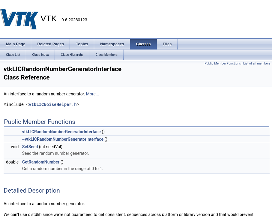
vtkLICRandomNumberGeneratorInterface (61, 131)
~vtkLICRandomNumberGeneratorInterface (62, 139)
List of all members (257, 63)
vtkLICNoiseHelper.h (53, 104)
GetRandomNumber (40, 162)
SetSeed (30, 146)
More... (92, 94)
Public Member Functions (223, 63)
